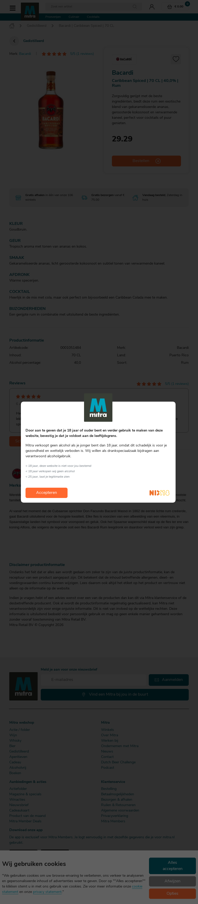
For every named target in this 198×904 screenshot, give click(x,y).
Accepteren (46, 493)
